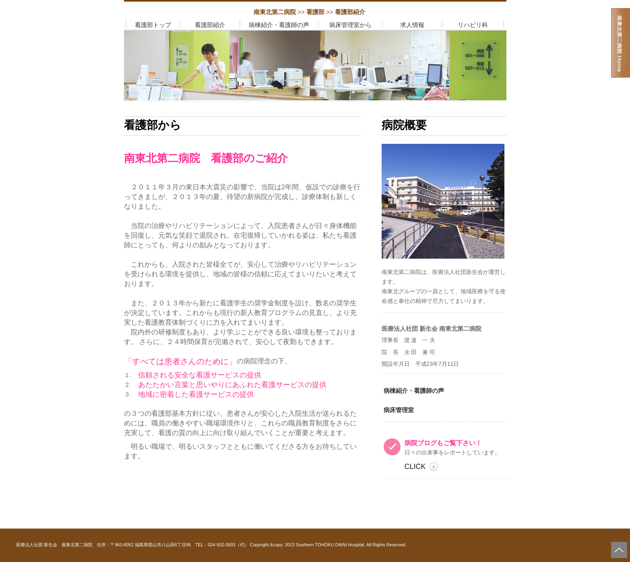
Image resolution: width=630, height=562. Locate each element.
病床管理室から (350, 24)
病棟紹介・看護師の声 (279, 24)
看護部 (316, 11)
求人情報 (412, 24)
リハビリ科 (473, 24)
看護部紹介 (210, 24)
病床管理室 (399, 409)
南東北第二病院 (275, 11)
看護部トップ (153, 24)
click (415, 466)
